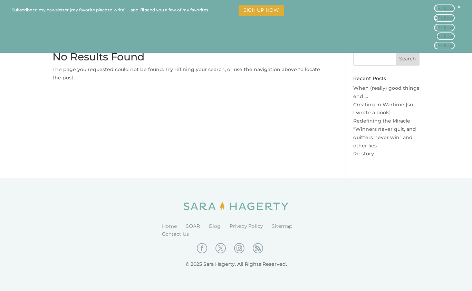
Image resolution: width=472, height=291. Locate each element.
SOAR (193, 226)
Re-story (363, 154)
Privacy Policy (246, 226)
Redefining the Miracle (381, 121)
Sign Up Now (261, 10)
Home (169, 226)
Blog (215, 226)
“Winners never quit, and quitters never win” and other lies (384, 137)
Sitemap (282, 226)
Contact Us (175, 234)
